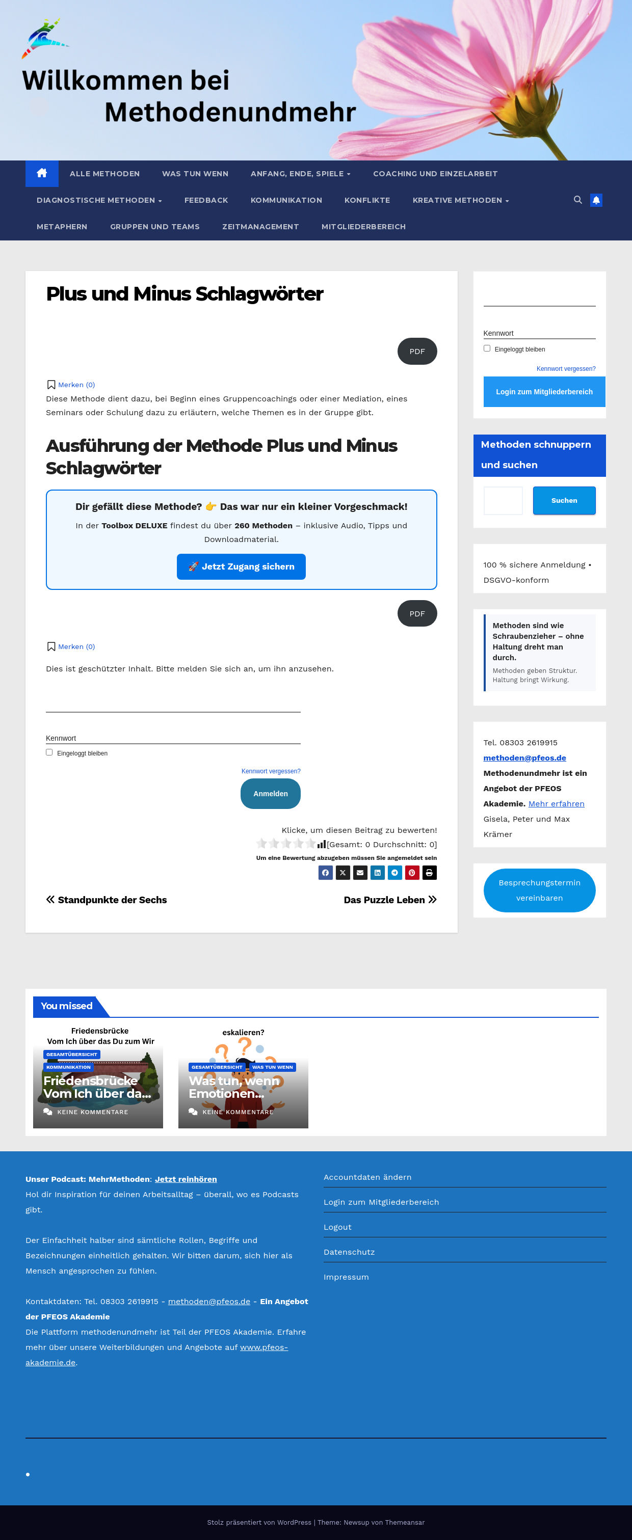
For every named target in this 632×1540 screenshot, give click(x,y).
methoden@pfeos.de (209, 1301)
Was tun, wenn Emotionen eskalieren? (234, 1093)
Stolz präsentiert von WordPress (260, 1522)
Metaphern (62, 226)
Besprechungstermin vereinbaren (539, 890)
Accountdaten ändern (368, 1177)
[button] (578, 200)
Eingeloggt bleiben (77, 753)
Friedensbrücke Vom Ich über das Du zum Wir (95, 1093)
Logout (338, 1227)
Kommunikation (287, 200)
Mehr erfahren (557, 803)
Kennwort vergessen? (271, 771)
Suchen (564, 500)
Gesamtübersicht (71, 1054)
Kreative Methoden (459, 200)
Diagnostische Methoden (97, 200)
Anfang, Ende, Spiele (298, 173)
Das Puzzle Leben (390, 900)
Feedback (206, 200)
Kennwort (61, 738)
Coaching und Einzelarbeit (435, 173)
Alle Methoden (105, 173)
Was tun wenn (195, 173)
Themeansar (405, 1522)
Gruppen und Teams (155, 226)
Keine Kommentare (92, 1112)
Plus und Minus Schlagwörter (184, 294)
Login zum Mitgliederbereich (381, 1202)
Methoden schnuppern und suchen (536, 455)
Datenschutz (349, 1252)
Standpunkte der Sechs (106, 900)
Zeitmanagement (260, 226)
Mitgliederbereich (364, 226)
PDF (417, 351)
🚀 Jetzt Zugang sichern (241, 566)
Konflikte (367, 200)
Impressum (346, 1277)
